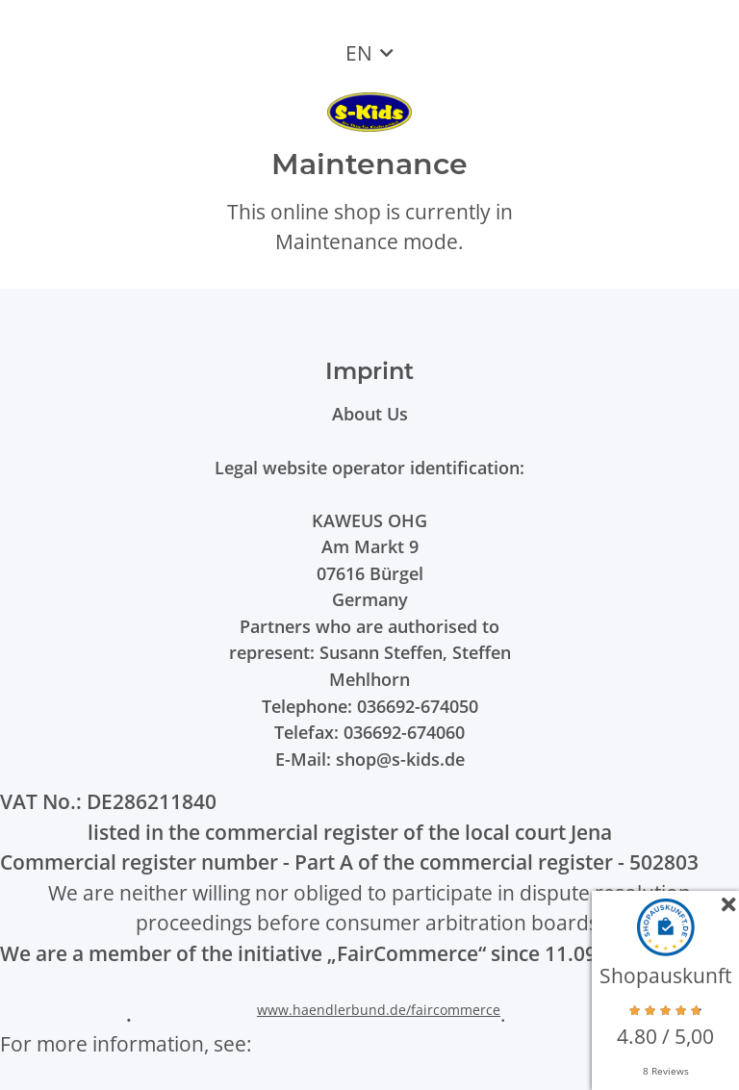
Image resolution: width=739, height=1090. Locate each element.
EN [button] (358, 52)
